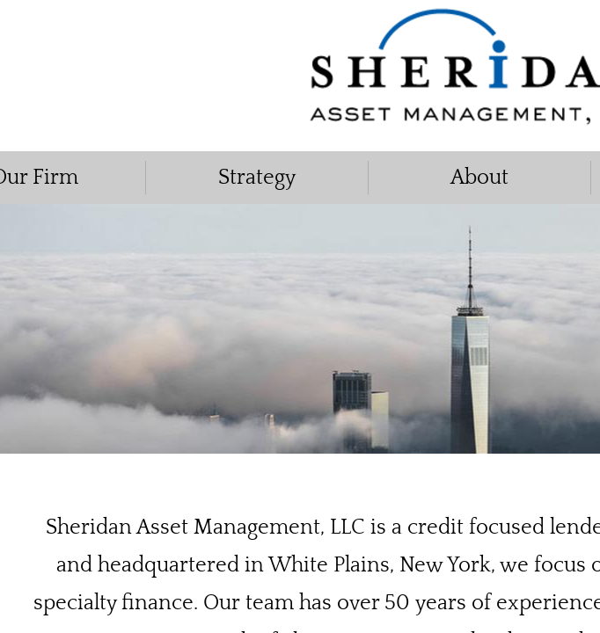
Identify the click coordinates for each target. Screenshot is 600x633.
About (479, 177)
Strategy (257, 177)
